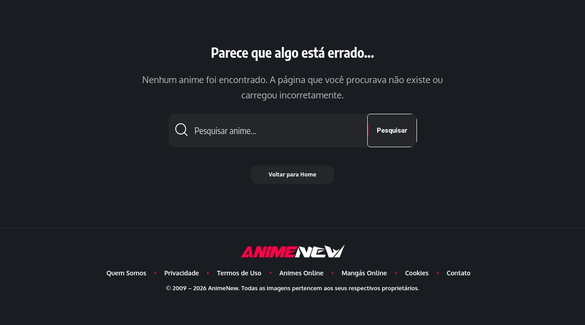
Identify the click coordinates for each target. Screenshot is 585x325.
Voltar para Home (292, 174)
